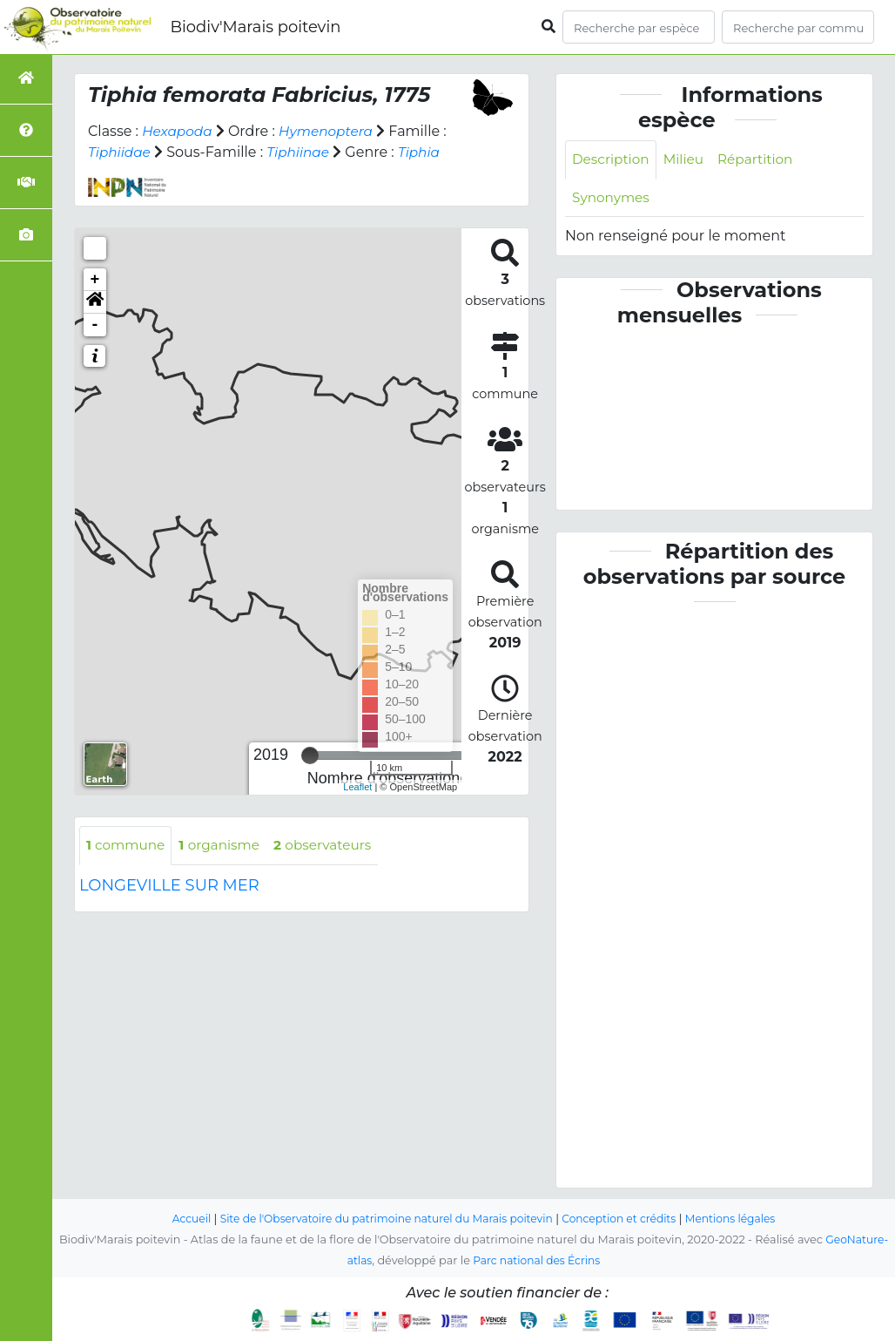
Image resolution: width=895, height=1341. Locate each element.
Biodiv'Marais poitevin (255, 27)
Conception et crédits (625, 1219)
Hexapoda (178, 131)
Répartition (762, 160)
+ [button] (95, 279)
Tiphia (426, 152)
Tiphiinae (302, 152)
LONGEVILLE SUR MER (169, 886)
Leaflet (357, 787)
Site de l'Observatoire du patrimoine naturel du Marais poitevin (382, 1219)
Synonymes (612, 199)
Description (612, 160)
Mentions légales (742, 1219)
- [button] (95, 325)
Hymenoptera (331, 131)
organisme (225, 845)
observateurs (332, 845)
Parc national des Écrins (536, 1261)
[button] (95, 302)
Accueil (178, 1219)
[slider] (310, 755)
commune (127, 845)
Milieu (688, 160)
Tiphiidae (120, 152)
